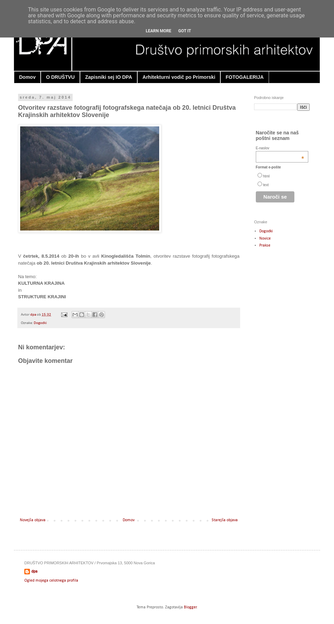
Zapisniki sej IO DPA (108, 77)
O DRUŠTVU (60, 77)
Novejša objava (33, 520)
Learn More (158, 30)
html (266, 176)
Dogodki (40, 323)
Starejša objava (225, 520)
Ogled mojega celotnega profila (51, 581)
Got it (184, 30)
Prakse (264, 245)
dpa (33, 315)
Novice (265, 238)
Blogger (190, 607)
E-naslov (280, 148)
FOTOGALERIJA (244, 77)
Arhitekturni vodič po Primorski (178, 77)
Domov (27, 77)
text (266, 185)
